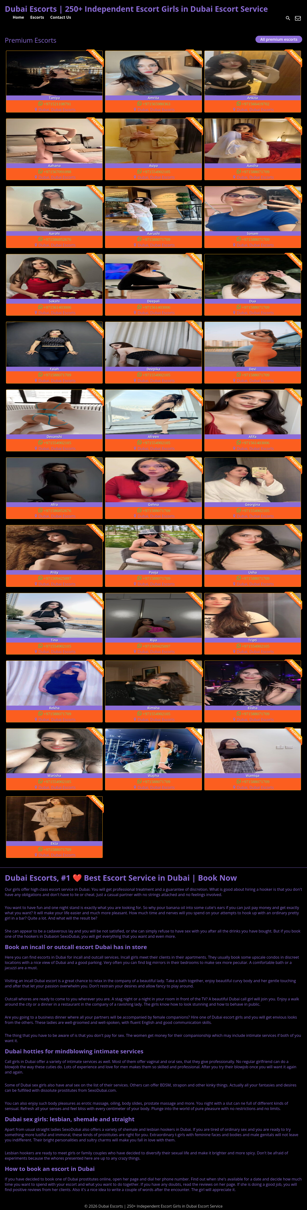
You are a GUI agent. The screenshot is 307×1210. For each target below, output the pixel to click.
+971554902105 (156, 171)
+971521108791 (57, 103)
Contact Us (60, 17)
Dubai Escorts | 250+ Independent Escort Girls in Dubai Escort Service (136, 9)
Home (18, 17)
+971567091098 (57, 171)
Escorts (37, 17)
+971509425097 (57, 578)
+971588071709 (256, 171)
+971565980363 (156, 103)
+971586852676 (57, 239)
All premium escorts (278, 39)
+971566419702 (256, 103)
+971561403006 (57, 307)
